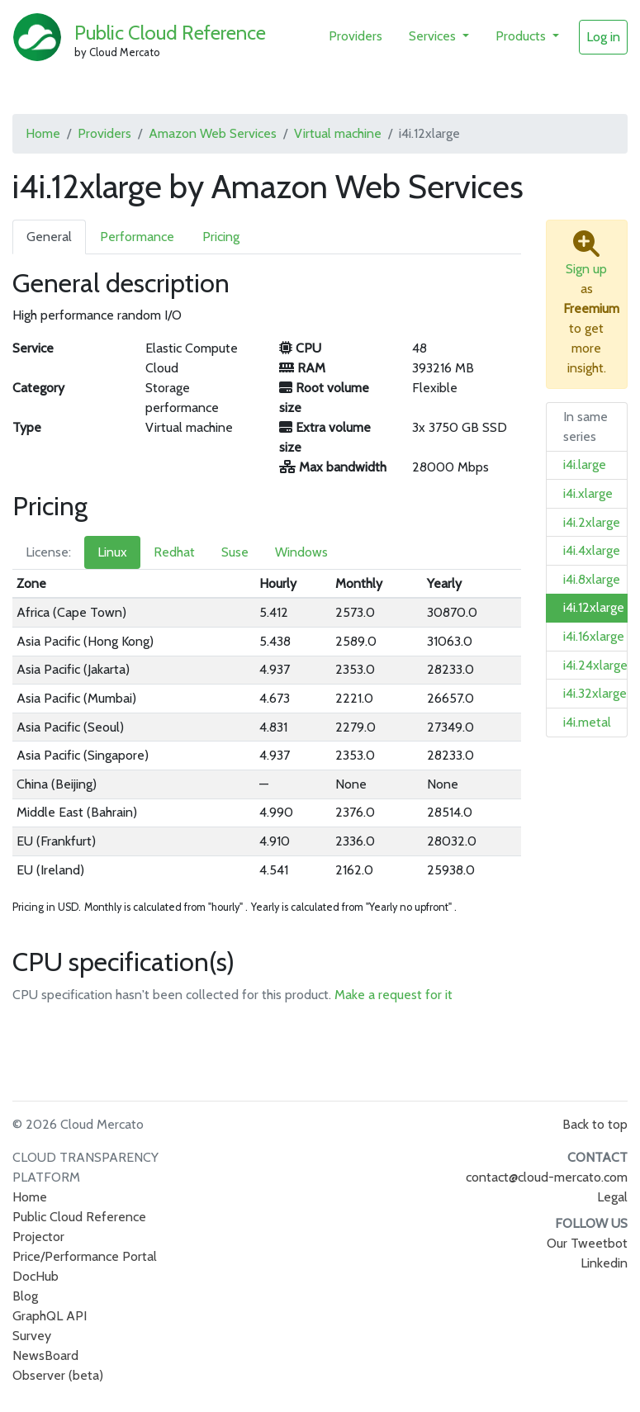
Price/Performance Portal (84, 1256)
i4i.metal (587, 722)
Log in (603, 37)
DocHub (35, 1276)
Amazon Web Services (213, 133)
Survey (31, 1335)
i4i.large (584, 464)
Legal (612, 1197)
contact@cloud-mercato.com (547, 1177)
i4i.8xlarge (591, 579)
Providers (355, 36)
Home (43, 133)
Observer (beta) (57, 1375)
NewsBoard (45, 1355)
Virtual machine (338, 133)
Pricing (220, 236)
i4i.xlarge (588, 493)
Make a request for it (393, 994)
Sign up (586, 269)
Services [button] (434, 36)
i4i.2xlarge (591, 522)
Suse (235, 552)
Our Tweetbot (587, 1243)
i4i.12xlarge (593, 607)
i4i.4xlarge (591, 550)
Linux (112, 552)
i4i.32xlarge (595, 693)
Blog (25, 1296)
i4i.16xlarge (593, 636)
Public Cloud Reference (170, 33)
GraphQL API (49, 1316)
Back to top (595, 1124)
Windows (301, 552)
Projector (38, 1236)
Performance (137, 236)
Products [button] (522, 36)
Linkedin (604, 1263)
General (49, 236)
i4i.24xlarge (595, 665)
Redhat (174, 552)
